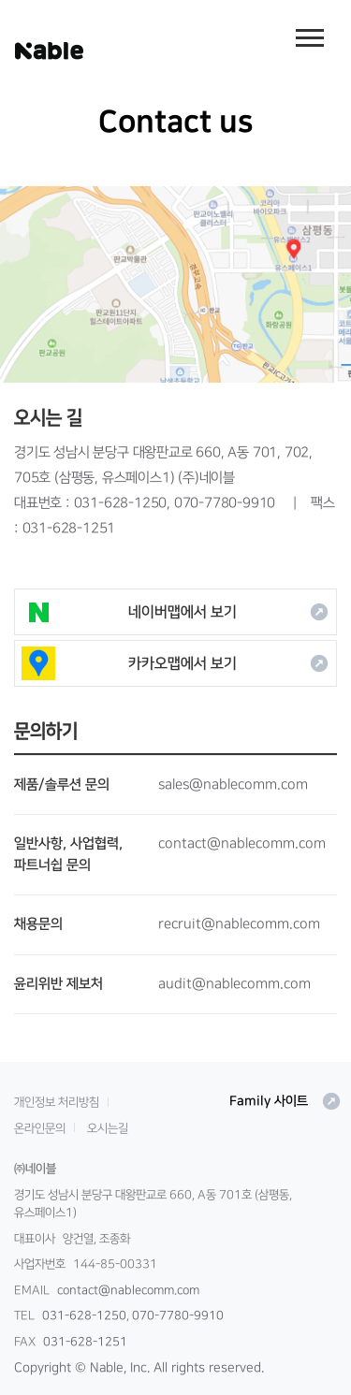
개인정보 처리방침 (56, 1102)
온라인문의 (40, 1128)
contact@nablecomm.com (128, 1290)
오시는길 (107, 1128)
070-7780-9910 (224, 503)
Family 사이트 (285, 1101)
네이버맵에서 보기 (175, 612)
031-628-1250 (121, 503)
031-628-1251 (69, 528)
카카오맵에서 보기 (175, 663)
